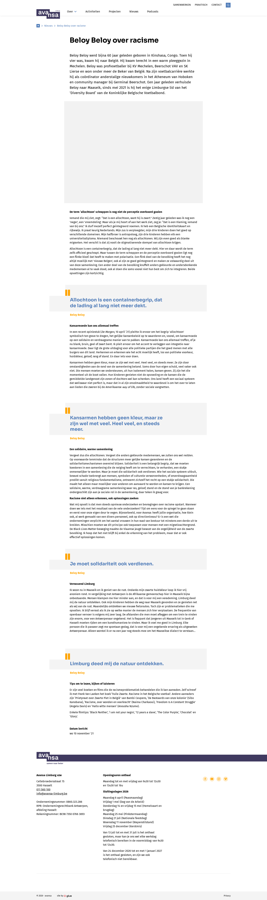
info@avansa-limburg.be (51, 793)
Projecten (115, 11)
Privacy (227, 896)
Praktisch (201, 4)
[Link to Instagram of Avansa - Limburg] (218, 779)
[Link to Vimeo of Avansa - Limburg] (225, 779)
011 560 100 (43, 789)
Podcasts (152, 11)
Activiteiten (92, 11)
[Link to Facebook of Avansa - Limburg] (205, 779)
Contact (216, 4)
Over (72, 11)
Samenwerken (182, 4)
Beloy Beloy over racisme (71, 25)
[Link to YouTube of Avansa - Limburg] (212, 779)
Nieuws (133, 11)
